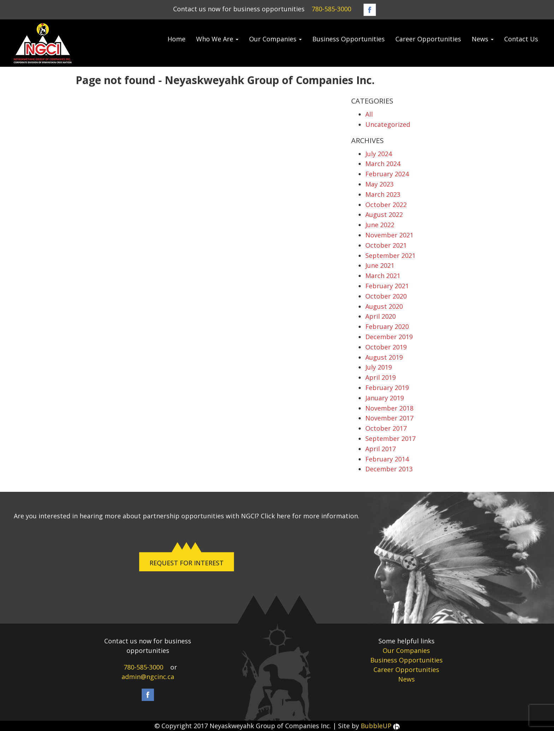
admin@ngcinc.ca (148, 676)
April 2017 (380, 448)
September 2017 (390, 438)
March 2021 (382, 275)
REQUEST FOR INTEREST (186, 563)
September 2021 (390, 255)
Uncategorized (387, 124)
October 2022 (386, 204)
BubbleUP (380, 725)
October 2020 (386, 296)
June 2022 (379, 224)
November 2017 (389, 418)
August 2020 (384, 306)
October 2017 (386, 428)
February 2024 (387, 174)
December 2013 (389, 469)
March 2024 (382, 163)
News (483, 39)
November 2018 (389, 408)
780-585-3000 (331, 9)
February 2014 (387, 459)
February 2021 (387, 286)
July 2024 (378, 153)
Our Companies (275, 39)
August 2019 (384, 357)
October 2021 (386, 245)
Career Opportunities (428, 39)
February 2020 (387, 326)
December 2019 (389, 336)
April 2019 (380, 377)
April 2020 (380, 316)
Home (176, 39)
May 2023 (379, 184)
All (369, 114)
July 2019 (378, 367)
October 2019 (386, 347)
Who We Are (217, 39)
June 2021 (379, 265)
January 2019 (384, 398)
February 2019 (387, 387)
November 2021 (389, 235)
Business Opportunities (348, 39)
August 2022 (384, 214)
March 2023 (382, 194)
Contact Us (521, 39)
